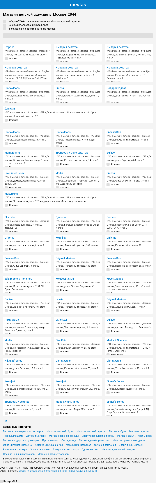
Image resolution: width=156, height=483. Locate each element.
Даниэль (10, 108)
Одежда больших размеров (19, 454)
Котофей (61, 237)
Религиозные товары (15, 449)
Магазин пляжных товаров (53, 454)
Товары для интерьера (66, 449)
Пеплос (111, 217)
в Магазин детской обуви (81, 112)
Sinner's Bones (115, 381)
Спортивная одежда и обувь (98, 435)
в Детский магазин (52, 112)
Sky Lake (10, 217)
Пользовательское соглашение (43, 470)
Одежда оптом (90, 449)
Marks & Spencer (116, 340)
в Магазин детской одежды (21, 51)
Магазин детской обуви (59, 431)
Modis (59, 173)
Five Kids (61, 340)
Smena (60, 88)
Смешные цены (15, 173)
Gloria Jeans (12, 88)
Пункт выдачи (50, 440)
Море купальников (67, 401)
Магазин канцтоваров (78, 445)
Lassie (59, 299)
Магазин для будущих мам (94, 440)
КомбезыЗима (65, 278)
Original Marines (65, 258)
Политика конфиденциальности (79, 470)
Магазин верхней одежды (64, 435)
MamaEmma (12, 152)
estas (78, 4)
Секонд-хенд (68, 440)
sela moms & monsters (18, 278)
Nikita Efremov (13, 360)
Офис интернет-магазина (17, 445)
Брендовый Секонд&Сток (72, 152)
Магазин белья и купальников (134, 435)
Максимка (11, 193)
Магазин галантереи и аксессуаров (23, 431)
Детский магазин (36, 435)
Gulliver (110, 152)
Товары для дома (13, 435)
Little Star (61, 319)
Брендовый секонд (17, 401)
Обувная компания (105, 445)
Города (22, 470)
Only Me (111, 237)
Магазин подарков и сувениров (21, 440)
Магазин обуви (48, 241)
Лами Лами (12, 319)
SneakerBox (113, 132)
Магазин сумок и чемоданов (129, 440)
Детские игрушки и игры (49, 445)
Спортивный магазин (131, 445)
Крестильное (114, 278)
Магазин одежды (100, 156)
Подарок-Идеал (116, 88)
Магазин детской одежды (91, 431)
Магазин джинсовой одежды (118, 449)
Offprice (9, 47)
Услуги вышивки (40, 449)
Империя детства (67, 47)
